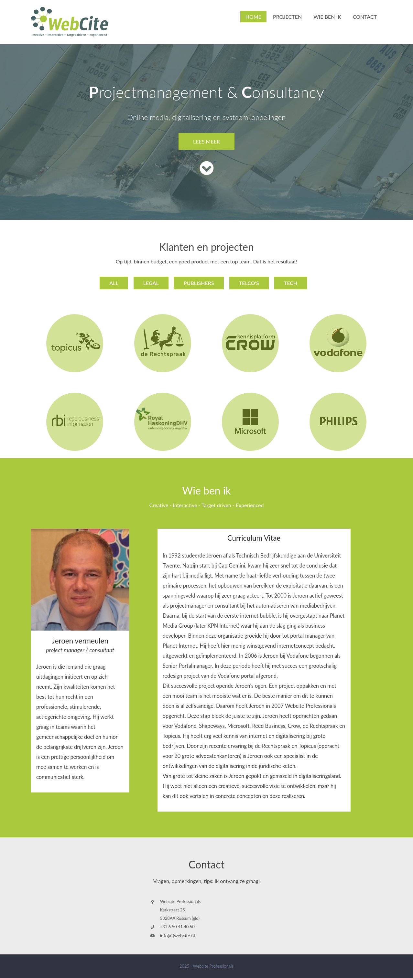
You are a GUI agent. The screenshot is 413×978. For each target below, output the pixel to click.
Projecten (287, 17)
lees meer (206, 141)
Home (253, 17)
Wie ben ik (327, 17)
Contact (365, 17)
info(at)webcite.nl (177, 935)
